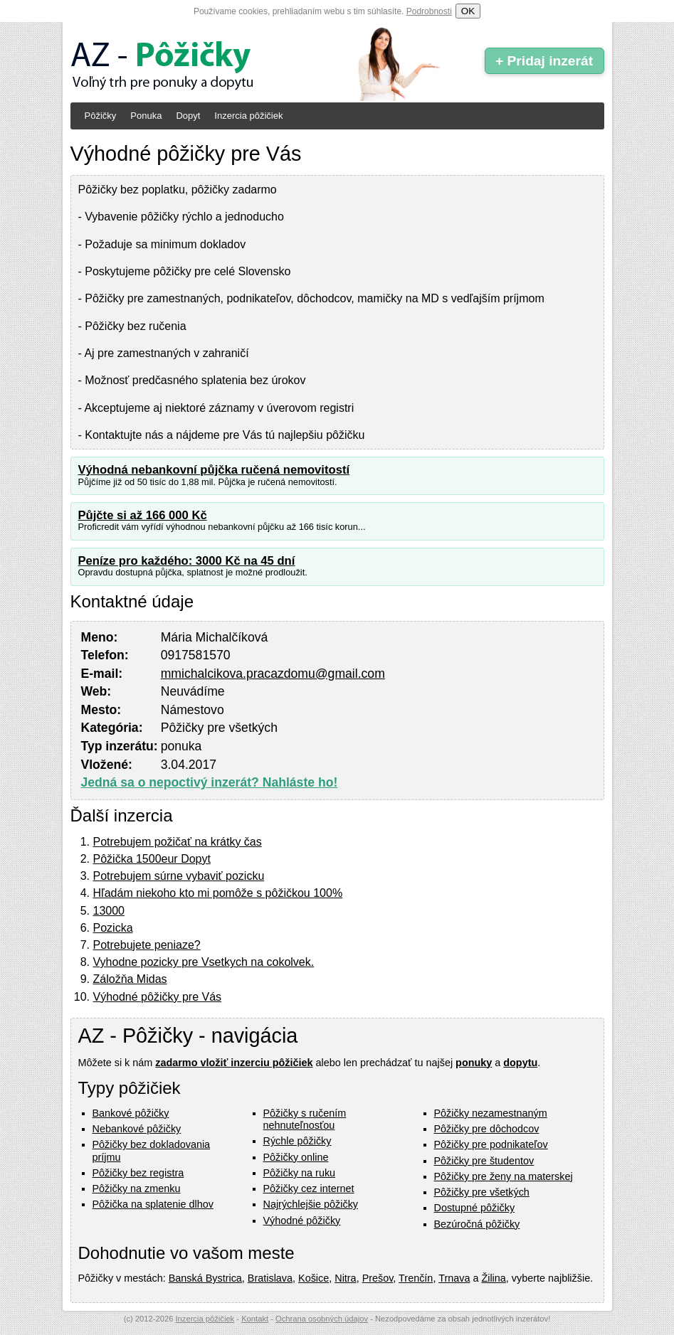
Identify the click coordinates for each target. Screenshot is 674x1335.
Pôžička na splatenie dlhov (153, 1204)
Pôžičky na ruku (299, 1173)
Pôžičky (101, 115)
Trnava (454, 1278)
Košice (313, 1278)
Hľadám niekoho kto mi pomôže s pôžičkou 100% (218, 893)
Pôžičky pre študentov (484, 1160)
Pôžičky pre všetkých (482, 1192)
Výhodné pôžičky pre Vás (157, 997)
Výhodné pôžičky (302, 1220)
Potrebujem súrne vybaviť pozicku (179, 876)
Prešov (378, 1278)
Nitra (345, 1278)
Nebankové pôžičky (137, 1128)
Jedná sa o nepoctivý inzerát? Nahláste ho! (209, 782)
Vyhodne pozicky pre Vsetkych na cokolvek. (204, 962)
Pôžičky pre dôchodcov (486, 1128)
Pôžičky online (296, 1157)
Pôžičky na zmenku (137, 1188)
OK (468, 11)
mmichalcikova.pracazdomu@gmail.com (273, 673)
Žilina (493, 1278)
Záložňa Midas (130, 979)
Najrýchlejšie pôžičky (311, 1204)
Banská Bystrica (205, 1278)
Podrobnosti (429, 11)
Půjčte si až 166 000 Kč (142, 515)
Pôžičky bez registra (138, 1173)
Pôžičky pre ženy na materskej (503, 1176)
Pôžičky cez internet (308, 1188)
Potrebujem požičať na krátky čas (177, 842)
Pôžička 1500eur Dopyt (152, 859)
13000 (109, 911)
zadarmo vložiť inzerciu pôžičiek (233, 1062)
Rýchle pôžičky (297, 1141)
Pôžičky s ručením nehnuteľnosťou (305, 1119)
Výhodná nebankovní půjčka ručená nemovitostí (214, 470)
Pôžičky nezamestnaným (490, 1113)
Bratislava (270, 1278)
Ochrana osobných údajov (321, 1318)
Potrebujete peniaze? (147, 945)
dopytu (520, 1062)
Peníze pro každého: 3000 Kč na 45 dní (186, 561)
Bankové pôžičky (131, 1113)
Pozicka (113, 928)
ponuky (474, 1062)
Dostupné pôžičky (474, 1207)
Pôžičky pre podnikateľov (491, 1144)
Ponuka (146, 115)
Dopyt (188, 115)
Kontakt (254, 1318)
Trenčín (416, 1278)
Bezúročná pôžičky (477, 1224)
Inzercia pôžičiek (248, 115)
